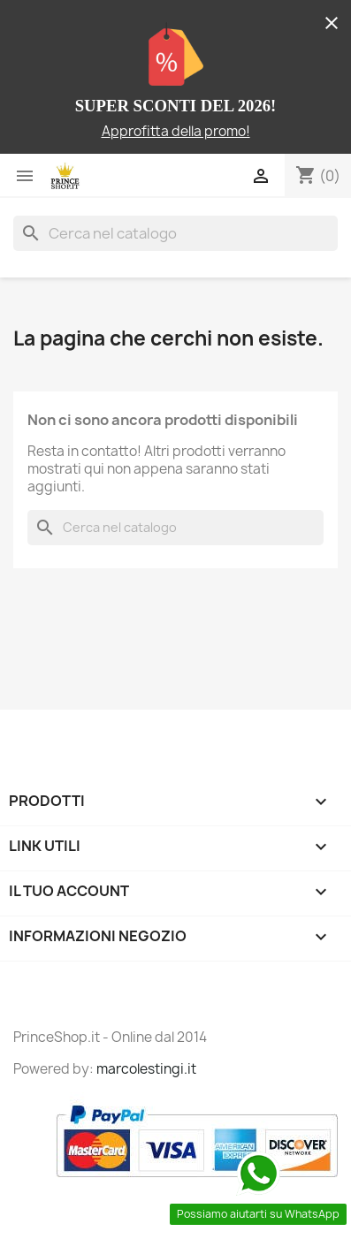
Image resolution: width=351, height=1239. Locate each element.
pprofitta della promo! (180, 131)
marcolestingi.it (146, 1069)
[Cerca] (175, 233)
